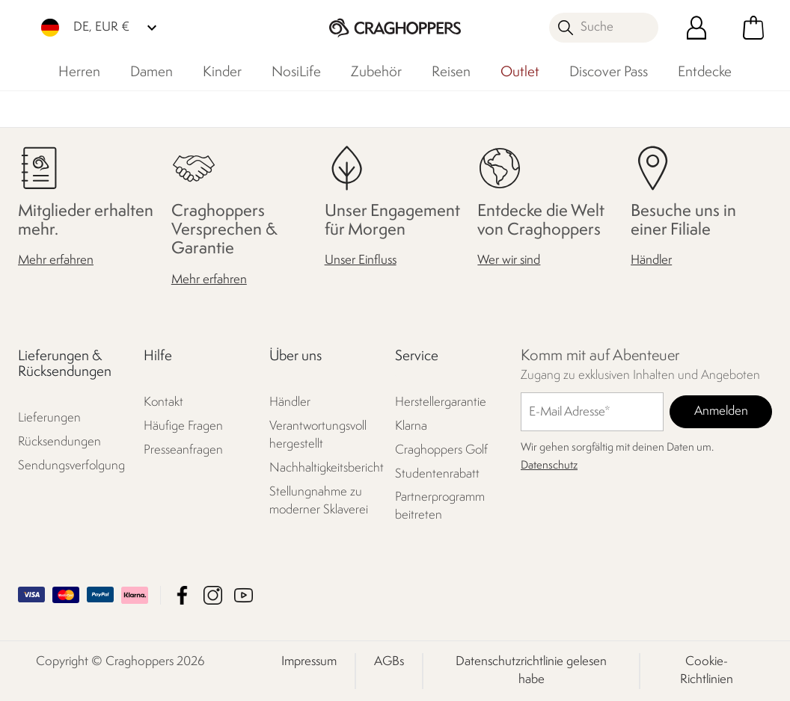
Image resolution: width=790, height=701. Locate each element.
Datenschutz (549, 466)
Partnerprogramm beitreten (440, 506)
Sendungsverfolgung (71, 466)
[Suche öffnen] (604, 28)
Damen (151, 72)
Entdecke (705, 72)
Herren (79, 72)
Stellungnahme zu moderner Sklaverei (318, 501)
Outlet (519, 72)
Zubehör (376, 72)
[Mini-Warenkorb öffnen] (753, 28)
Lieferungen (49, 418)
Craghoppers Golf (441, 450)
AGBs (389, 661)
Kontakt (163, 402)
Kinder (222, 72)
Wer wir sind (508, 260)
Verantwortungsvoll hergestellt (318, 435)
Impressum (309, 661)
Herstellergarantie (440, 402)
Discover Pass (608, 72)
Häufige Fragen (183, 426)
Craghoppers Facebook (182, 595)
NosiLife (296, 72)
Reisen (451, 72)
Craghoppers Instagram (212, 595)
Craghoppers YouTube (243, 595)
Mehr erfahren (56, 260)
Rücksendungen (59, 442)
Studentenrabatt (437, 474)
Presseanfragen (183, 450)
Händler (651, 260)
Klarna (411, 426)
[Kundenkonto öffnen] (696, 28)
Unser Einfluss (360, 260)
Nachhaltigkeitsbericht (324, 468)
